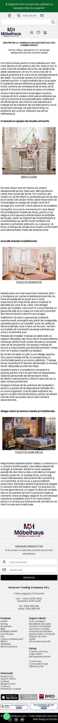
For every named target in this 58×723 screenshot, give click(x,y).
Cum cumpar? (37, 621)
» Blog (19, 49)
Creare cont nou (38, 651)
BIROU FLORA (29, 177)
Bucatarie (6, 626)
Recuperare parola (40, 656)
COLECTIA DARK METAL (29, 452)
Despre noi (7, 676)
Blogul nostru (8, 684)
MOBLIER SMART (9, 631)
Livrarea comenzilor (40, 626)
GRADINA (6, 644)
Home (12, 49)
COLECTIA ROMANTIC (29, 282)
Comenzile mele (38, 664)
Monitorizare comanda (42, 634)
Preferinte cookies (11, 689)
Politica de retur (38, 636)
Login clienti (35, 654)
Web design (39, 719)
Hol (2, 636)
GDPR (32, 639)
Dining (4, 624)
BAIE (3, 629)
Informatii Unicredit (39, 641)
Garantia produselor (40, 631)
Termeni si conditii (39, 629)
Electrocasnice (9, 646)
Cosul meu (35, 661)
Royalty (53, 719)
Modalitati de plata (40, 624)
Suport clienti (8, 678)
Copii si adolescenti (12, 639)
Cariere (5, 681)
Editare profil (36, 666)
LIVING (4, 621)
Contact (5, 686)
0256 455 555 (26, 15)
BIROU (4, 641)
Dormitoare (7, 634)
